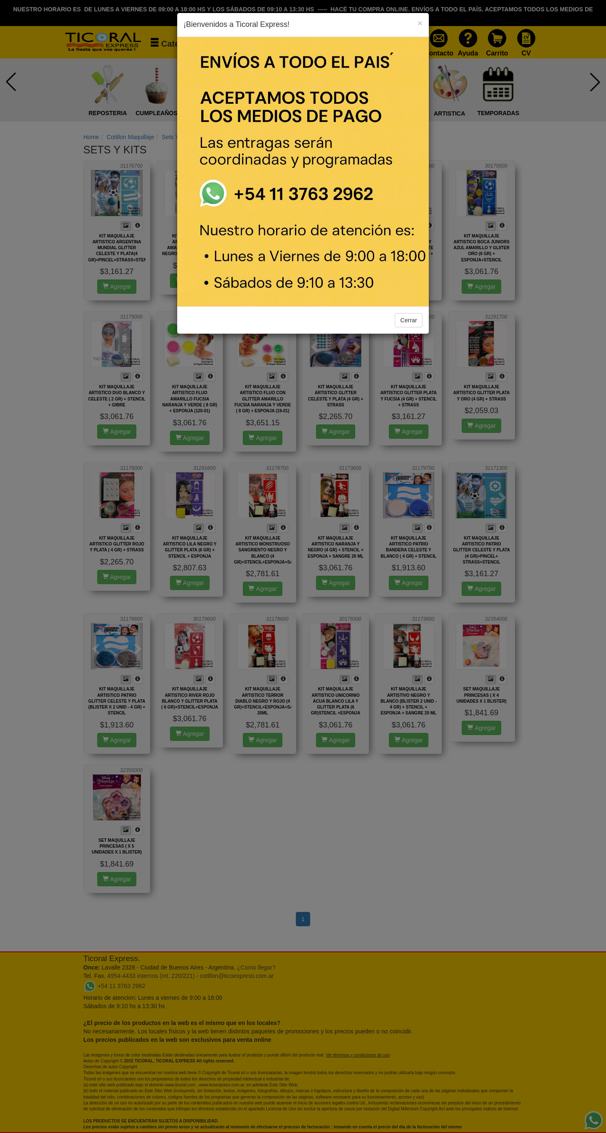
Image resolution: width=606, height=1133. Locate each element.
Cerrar (408, 320)
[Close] (420, 22)
